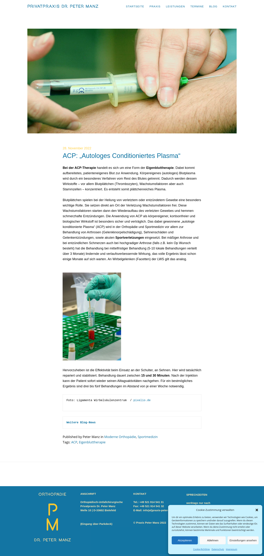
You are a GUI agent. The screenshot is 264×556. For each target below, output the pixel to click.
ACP (74, 442)
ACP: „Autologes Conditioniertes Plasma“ (121, 155)
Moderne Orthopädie (120, 437)
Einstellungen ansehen (243, 540)
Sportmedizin (148, 437)
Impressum (231, 549)
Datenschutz (218, 549)
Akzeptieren (185, 540)
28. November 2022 (77, 148)
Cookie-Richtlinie (201, 549)
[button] (257, 510)
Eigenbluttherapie (92, 442)
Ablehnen (212, 540)
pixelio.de (142, 400)
